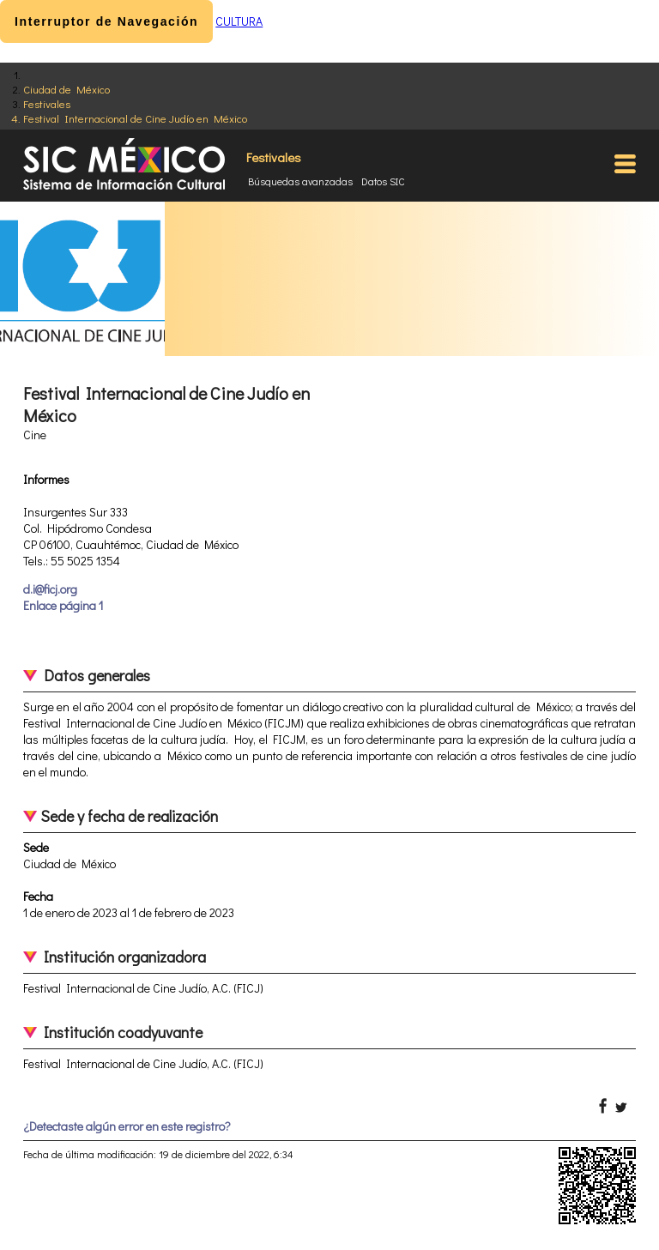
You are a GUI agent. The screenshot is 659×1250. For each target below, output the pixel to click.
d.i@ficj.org (50, 589)
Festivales (46, 103)
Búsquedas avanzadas (300, 181)
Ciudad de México (66, 89)
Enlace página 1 (63, 605)
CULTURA (239, 21)
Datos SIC (383, 181)
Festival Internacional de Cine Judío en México (135, 118)
